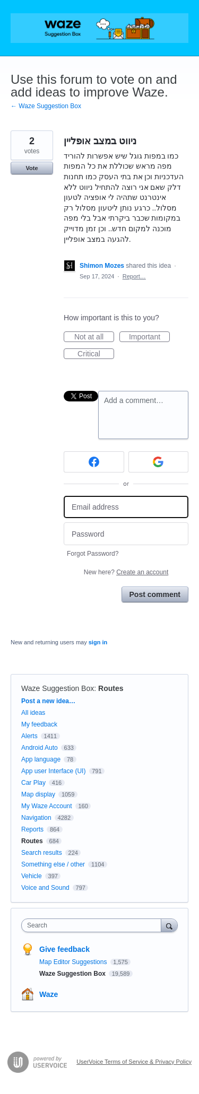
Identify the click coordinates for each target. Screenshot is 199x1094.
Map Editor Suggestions (74, 962)
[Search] (169, 925)
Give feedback (64, 949)
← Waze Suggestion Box (46, 106)
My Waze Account (46, 806)
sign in (98, 642)
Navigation (36, 817)
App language (40, 759)
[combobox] (94, 925)
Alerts (29, 736)
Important (149, 337)
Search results (41, 852)
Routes (110, 688)
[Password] (126, 533)
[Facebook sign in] (94, 461)
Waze (48, 994)
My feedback (39, 724)
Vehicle (31, 876)
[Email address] (126, 507)
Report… (134, 276)
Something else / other (53, 864)
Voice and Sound (45, 887)
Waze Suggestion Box (57, 688)
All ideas (33, 712)
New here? (126, 572)
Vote (31, 168)
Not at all (94, 337)
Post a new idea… (48, 701)
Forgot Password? (92, 553)
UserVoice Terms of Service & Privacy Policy (134, 1061)
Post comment (154, 594)
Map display (38, 794)
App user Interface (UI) (53, 771)
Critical (95, 354)
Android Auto (39, 747)
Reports (32, 829)
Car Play (33, 782)
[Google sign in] (158, 461)
